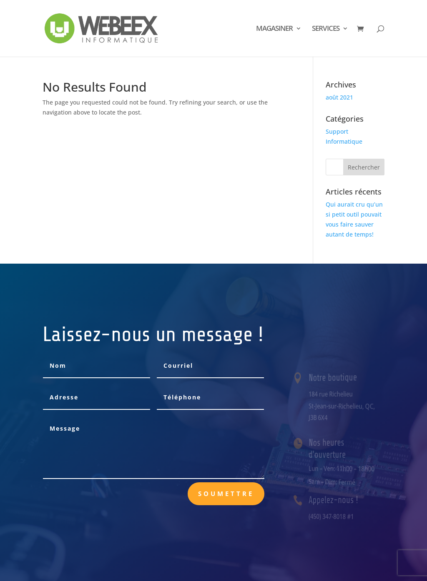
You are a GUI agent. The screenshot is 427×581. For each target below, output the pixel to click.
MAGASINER (274, 29)
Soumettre (226, 493)
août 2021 (339, 97)
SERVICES (325, 29)
